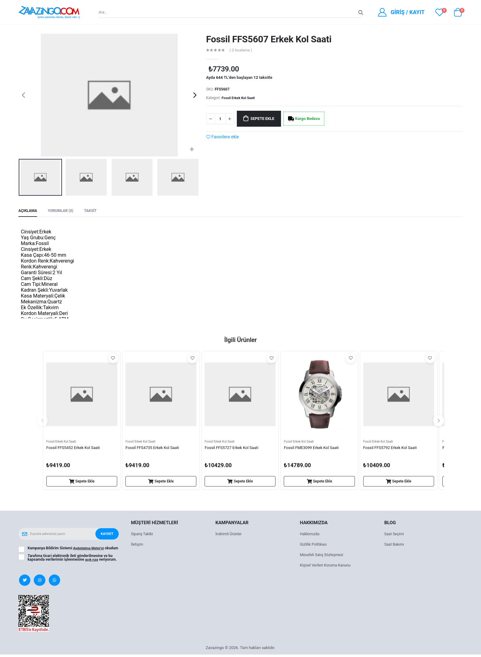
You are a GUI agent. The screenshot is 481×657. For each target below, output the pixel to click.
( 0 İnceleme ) (242, 50)
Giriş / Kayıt (408, 12)
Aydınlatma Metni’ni (89, 549)
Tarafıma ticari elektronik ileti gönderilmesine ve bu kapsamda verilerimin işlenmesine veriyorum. (73, 561)
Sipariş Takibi (143, 535)
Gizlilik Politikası (314, 545)
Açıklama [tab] (28, 211)
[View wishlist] (439, 12)
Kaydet (106, 535)
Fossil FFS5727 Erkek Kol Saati (233, 448)
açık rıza (92, 563)
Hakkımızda (310, 535)
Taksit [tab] (94, 211)
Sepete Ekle (266, 119)
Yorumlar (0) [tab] (62, 211)
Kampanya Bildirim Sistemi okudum (67, 551)
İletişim (137, 545)
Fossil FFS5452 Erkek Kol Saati (75, 448)
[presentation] (23, 95)
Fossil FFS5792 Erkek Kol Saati (392, 448)
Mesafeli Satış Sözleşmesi (323, 556)
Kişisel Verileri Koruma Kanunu (327, 566)
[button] (457, 13)
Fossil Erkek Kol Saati (239, 98)
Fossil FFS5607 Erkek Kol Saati (269, 39)
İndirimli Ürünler (229, 535)
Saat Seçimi (394, 535)
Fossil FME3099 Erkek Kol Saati (313, 448)
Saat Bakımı (395, 545)
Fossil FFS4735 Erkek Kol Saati (154, 448)
